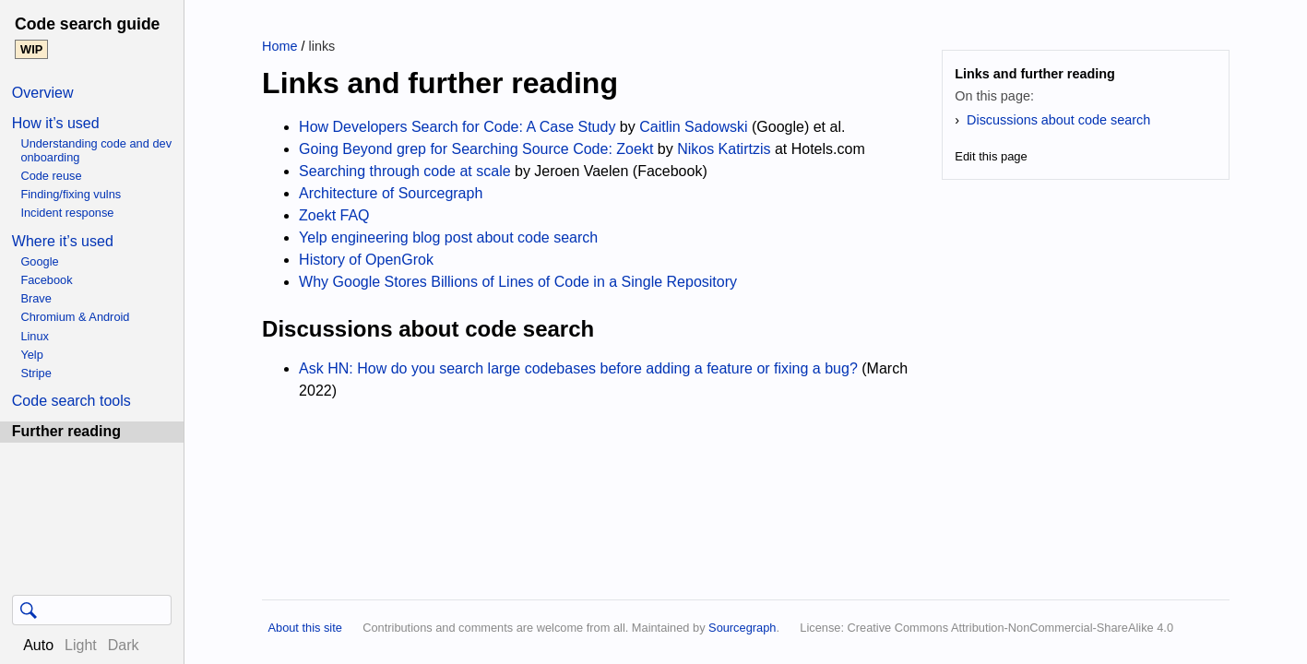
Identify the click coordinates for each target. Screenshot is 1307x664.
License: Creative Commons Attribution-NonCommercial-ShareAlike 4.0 (986, 627)
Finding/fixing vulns (70, 194)
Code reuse (50, 176)
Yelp (31, 355)
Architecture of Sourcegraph (390, 193)
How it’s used (56, 123)
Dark (123, 645)
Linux (34, 336)
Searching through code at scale (404, 171)
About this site (304, 627)
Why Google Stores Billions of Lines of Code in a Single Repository (518, 282)
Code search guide (87, 24)
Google (39, 261)
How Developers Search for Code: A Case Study (457, 127)
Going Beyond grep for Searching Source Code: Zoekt (476, 149)
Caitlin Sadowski (693, 127)
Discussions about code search (1058, 120)
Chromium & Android (74, 317)
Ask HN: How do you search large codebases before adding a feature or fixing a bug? (578, 368)
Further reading (66, 431)
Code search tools (71, 401)
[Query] (92, 610)
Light (81, 645)
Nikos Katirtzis (723, 149)
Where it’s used (62, 241)
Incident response (66, 212)
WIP (31, 49)
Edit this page (991, 156)
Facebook (46, 280)
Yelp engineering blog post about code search (448, 237)
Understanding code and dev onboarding (96, 150)
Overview (43, 93)
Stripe (35, 373)
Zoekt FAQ (334, 215)
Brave (35, 298)
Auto (38, 645)
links (321, 46)
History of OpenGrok (366, 259)
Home (279, 46)
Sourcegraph (742, 627)
